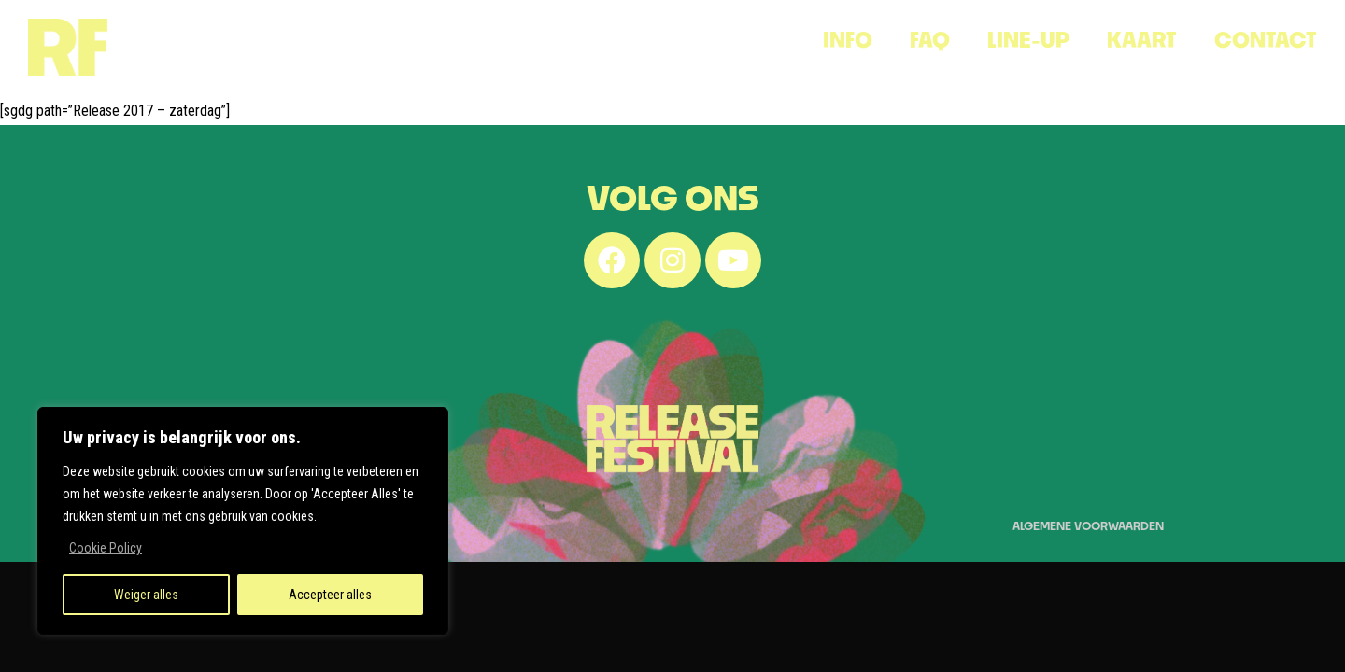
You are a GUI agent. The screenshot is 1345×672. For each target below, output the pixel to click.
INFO (847, 39)
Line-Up (1028, 39)
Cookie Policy (105, 547)
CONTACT (1265, 39)
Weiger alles (146, 594)
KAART (1142, 39)
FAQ (930, 39)
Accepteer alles (330, 594)
